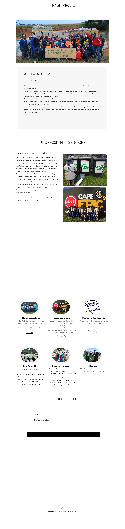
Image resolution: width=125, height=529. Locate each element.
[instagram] (62, 508)
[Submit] (63, 434)
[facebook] (65, 508)
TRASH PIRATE (62, 5)
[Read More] (29, 332)
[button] (92, 331)
